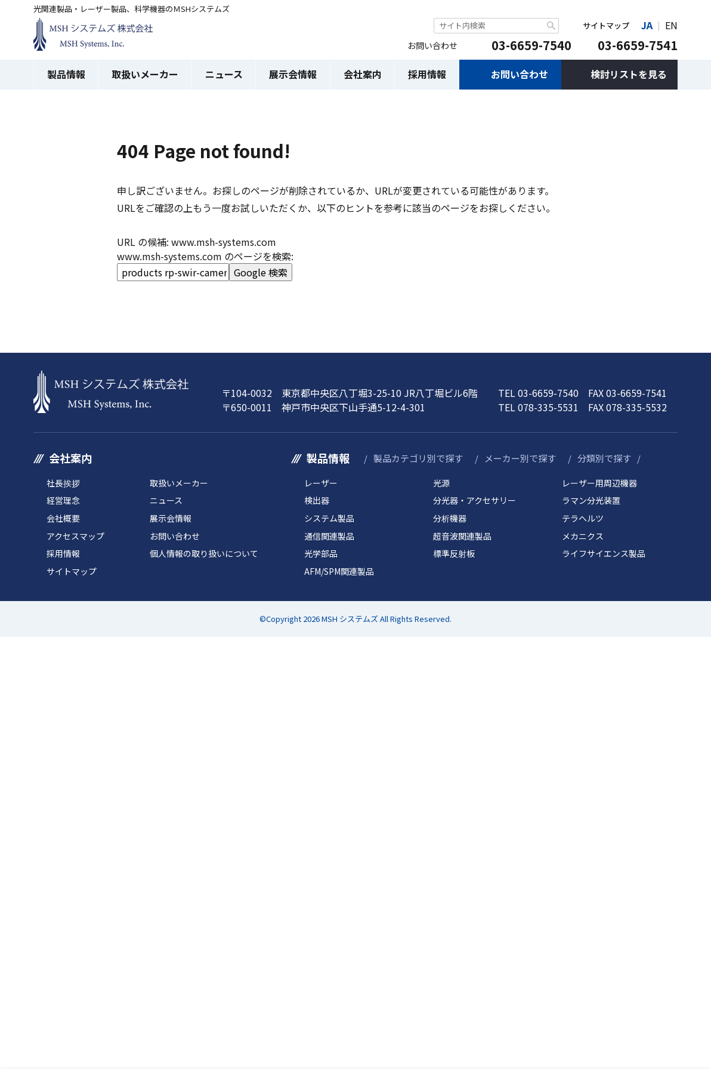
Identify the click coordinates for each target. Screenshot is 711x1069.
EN (671, 25)
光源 (441, 483)
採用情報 (427, 74)
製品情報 (66, 74)
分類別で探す (604, 458)
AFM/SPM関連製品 (339, 571)
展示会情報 (293, 74)
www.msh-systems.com (223, 242)
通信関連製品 (329, 536)
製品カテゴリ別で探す (418, 458)
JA (647, 25)
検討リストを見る (629, 74)
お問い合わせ (519, 74)
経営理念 (63, 500)
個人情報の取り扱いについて (204, 553)
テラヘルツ (583, 518)
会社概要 (63, 518)
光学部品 (321, 553)
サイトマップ (606, 25)
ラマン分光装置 (591, 500)
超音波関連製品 (462, 536)
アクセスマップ (75, 536)
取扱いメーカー (145, 74)
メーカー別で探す (520, 458)
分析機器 (449, 518)
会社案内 (363, 74)
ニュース (224, 74)
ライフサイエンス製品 (603, 553)
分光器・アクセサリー (474, 500)
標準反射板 (454, 553)
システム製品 (329, 518)
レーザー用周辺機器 (599, 483)
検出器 (316, 500)
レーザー (321, 483)
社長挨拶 (63, 483)
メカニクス (583, 536)
